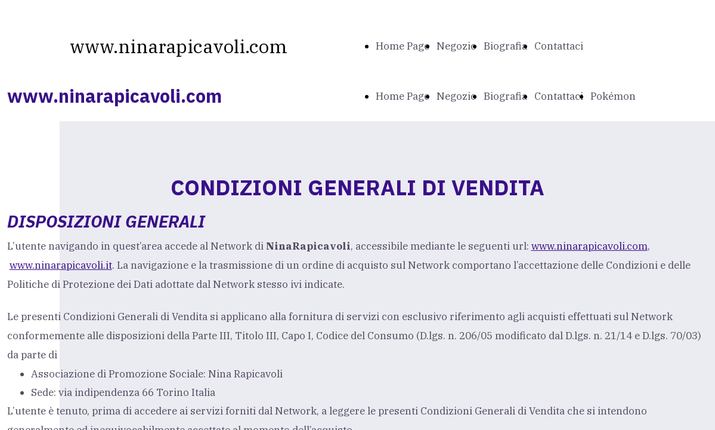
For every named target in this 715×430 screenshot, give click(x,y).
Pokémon (613, 96)
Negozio (456, 46)
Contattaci (558, 46)
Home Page (402, 46)
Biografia (505, 46)
